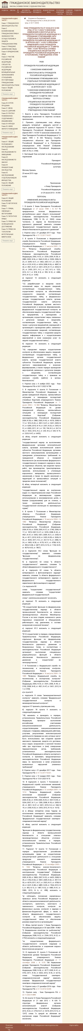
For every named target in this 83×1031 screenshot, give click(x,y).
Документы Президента (37, 11)
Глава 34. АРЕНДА (8, 124)
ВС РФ (18, 11)
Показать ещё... (8, 94)
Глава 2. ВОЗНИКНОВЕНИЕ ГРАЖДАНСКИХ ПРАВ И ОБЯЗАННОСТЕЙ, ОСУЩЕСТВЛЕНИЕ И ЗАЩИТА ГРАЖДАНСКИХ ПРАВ (10, 36)
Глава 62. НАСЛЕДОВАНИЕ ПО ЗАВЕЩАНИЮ (9, 152)
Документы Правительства (26, 11)
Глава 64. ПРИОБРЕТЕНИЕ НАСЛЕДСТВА (7, 167)
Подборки (77, 10)
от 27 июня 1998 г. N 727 (45, 209)
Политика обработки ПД (9, 1027)
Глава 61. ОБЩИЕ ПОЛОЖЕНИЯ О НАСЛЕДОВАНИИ (8, 144)
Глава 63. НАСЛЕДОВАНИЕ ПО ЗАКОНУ (9, 159)
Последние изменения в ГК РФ (60, 12)
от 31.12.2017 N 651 (43, 235)
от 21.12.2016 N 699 (43, 989)
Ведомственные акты (48, 11)
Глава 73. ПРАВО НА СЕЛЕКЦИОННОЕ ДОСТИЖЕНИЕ (9, 224)
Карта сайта (74, 1025)
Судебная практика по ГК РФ (69, 12)
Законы (12, 10)
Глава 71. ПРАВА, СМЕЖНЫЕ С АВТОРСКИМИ (8, 211)
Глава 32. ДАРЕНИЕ (8, 111)
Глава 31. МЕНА (7, 108)
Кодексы (5, 10)
